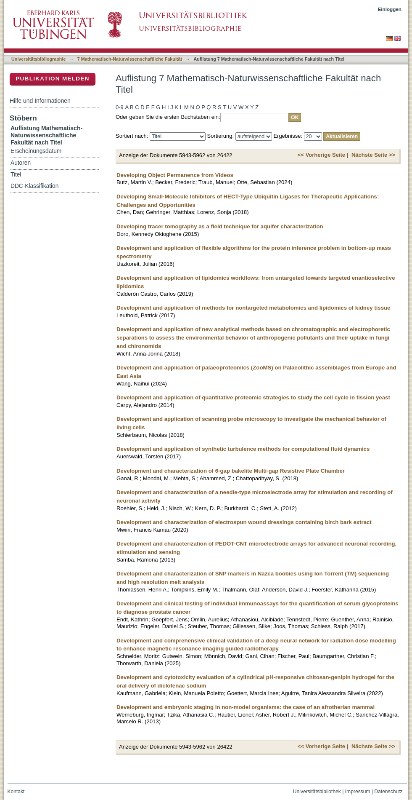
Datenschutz (388, 792)
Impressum (357, 792)
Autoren (21, 163)
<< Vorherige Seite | (323, 155)
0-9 (120, 107)
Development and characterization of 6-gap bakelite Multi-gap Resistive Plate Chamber (230, 471)
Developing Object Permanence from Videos (174, 175)
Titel (16, 174)
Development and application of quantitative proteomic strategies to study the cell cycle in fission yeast (253, 397)
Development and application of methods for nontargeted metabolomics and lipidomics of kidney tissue (253, 308)
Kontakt (16, 792)
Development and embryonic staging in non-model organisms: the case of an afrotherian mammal (245, 707)
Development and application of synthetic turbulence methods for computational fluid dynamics (243, 449)
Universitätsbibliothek (317, 792)
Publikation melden (53, 78)
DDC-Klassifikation (34, 186)
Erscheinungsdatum (36, 151)
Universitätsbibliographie (38, 59)
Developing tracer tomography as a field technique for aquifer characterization (219, 226)
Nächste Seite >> (373, 155)
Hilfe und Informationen (40, 100)
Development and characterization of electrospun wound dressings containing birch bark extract (244, 522)
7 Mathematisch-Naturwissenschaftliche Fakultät (129, 59)
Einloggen (390, 9)
